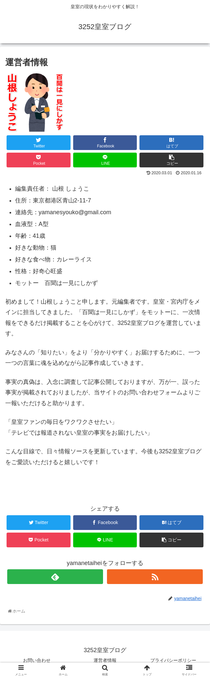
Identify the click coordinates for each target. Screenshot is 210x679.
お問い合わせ (37, 660)
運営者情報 (105, 660)
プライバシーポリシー (173, 660)
